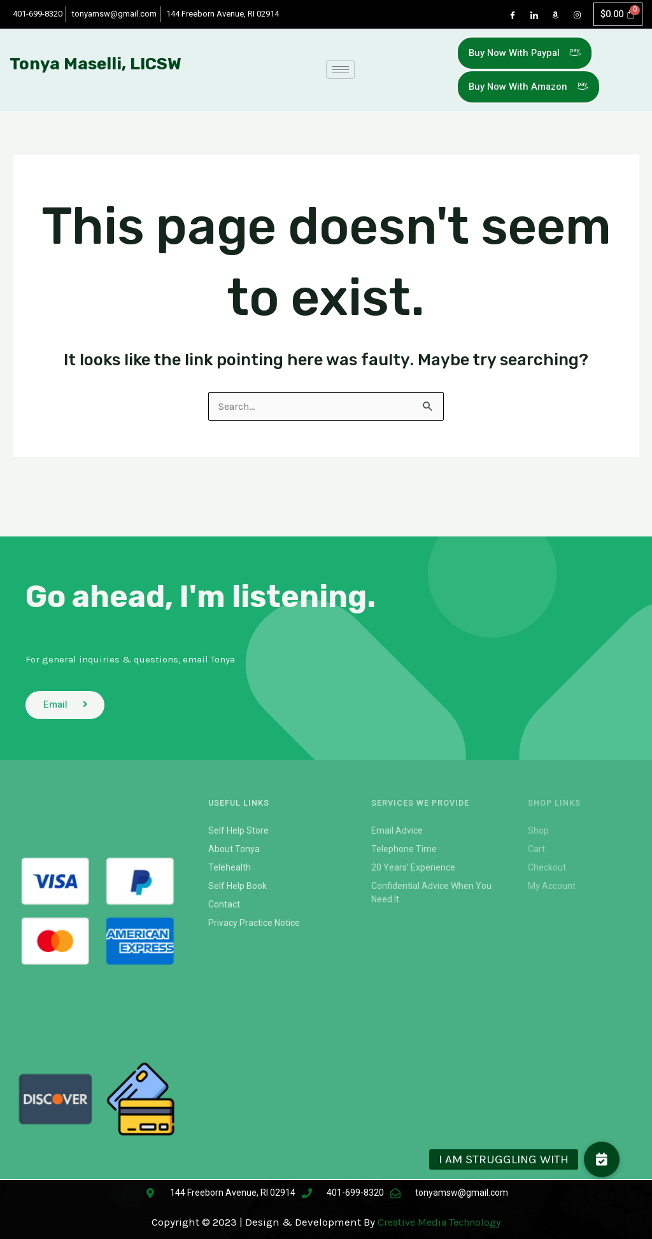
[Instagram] (573, 15)
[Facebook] (508, 15)
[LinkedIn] (529, 15)
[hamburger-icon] (340, 73)
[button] (602, 1159)
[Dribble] (551, 15)
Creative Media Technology (439, 1222)
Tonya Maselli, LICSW (95, 66)
